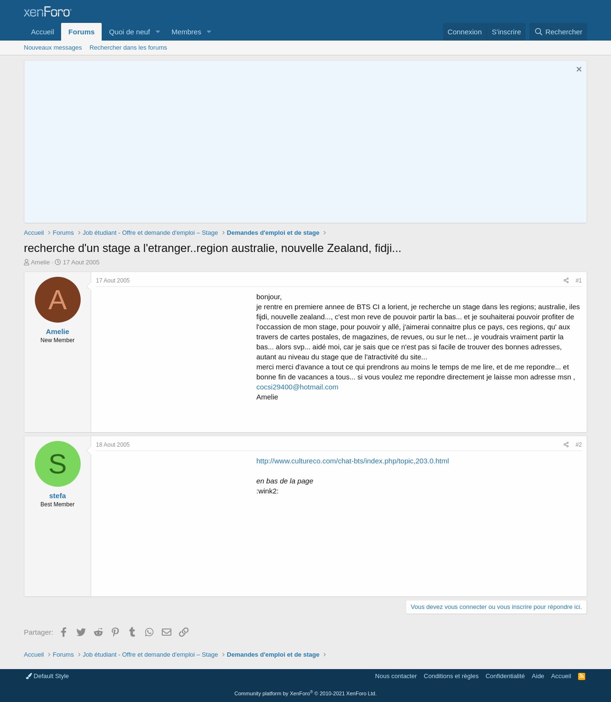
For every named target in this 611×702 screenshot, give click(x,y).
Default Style (47, 676)
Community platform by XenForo (305, 693)
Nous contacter (396, 676)
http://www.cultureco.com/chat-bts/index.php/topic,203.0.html (352, 461)
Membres (186, 32)
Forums (81, 32)
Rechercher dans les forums (128, 47)
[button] (157, 32)
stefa (57, 496)
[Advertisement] (176, 358)
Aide (538, 676)
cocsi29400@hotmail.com (297, 387)
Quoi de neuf (129, 32)
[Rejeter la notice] (578, 70)
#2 (579, 444)
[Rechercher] (558, 32)
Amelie (40, 262)
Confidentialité (505, 676)
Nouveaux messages (53, 47)
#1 (579, 280)
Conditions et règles (451, 676)
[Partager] (566, 280)
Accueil (42, 32)
